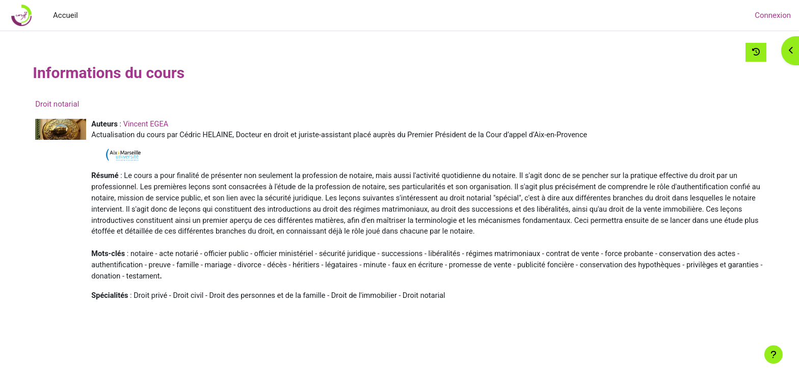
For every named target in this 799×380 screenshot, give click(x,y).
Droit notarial (75, 104)
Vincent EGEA (165, 124)
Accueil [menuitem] (65, 15)
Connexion (773, 15)
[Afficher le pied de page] (773, 354)
